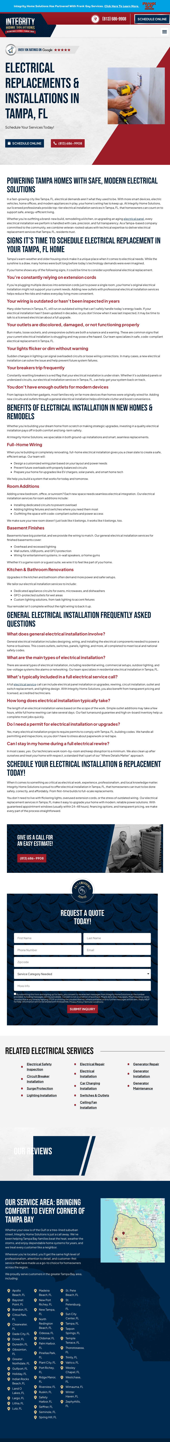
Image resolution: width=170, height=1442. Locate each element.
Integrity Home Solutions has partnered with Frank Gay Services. (76, 5)
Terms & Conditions (93, 1002)
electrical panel (134, 219)
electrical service (25, 684)
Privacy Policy (76, 1002)
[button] (164, 32)
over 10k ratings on (30, 50)
